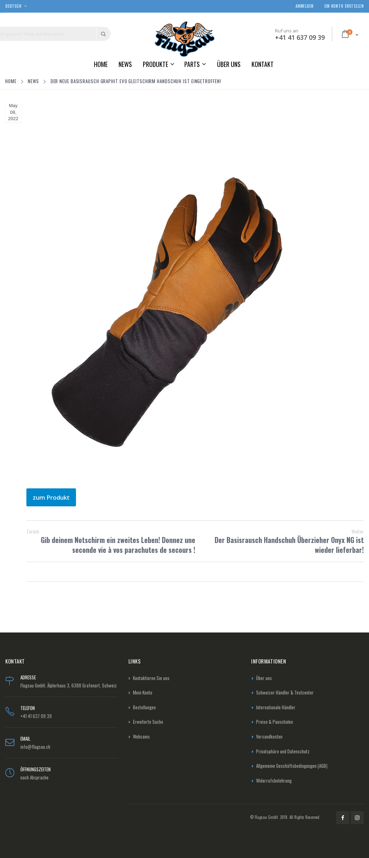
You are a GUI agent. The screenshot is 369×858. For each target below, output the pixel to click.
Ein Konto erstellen (344, 6)
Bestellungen (144, 707)
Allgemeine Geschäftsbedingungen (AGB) (291, 765)
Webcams (141, 736)
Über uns (264, 677)
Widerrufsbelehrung (274, 780)
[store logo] (185, 38)
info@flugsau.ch (35, 746)
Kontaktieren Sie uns (151, 677)
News (34, 81)
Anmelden (304, 6)
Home (11, 81)
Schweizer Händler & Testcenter (285, 692)
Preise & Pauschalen (274, 721)
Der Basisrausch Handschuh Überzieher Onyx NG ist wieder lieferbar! (279, 541)
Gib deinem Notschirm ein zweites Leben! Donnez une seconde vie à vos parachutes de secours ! (110, 541)
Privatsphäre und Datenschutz (283, 751)
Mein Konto (142, 692)
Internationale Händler (275, 707)
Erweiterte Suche (148, 721)
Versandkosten (269, 736)
